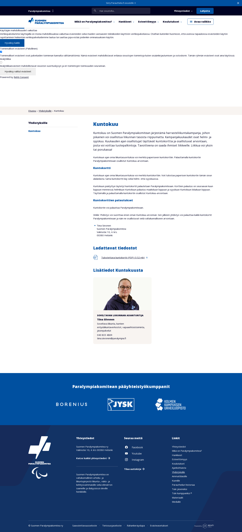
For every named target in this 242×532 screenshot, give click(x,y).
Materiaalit (177, 497)
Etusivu (32, 110)
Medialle (176, 501)
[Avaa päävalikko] (200, 22)
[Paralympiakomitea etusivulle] (46, 22)
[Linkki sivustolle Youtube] (145, 453)
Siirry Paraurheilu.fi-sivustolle (120, 3)
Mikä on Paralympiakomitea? (187, 450)
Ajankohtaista (179, 467)
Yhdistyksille (45, 110)
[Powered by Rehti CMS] (204, 527)
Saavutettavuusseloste (84, 525)
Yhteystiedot (179, 446)
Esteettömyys (179, 459)
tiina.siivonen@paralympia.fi (111, 338)
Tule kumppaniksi (181, 493)
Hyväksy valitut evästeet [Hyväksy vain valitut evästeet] (18, 71)
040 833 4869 (104, 334)
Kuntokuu (34, 131)
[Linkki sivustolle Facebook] (145, 447)
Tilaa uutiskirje (132, 469)
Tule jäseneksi (179, 489)
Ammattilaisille (179, 476)
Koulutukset (178, 463)
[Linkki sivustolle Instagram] (145, 459)
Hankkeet (177, 455)
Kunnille (176, 480)
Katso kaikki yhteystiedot (91, 458)
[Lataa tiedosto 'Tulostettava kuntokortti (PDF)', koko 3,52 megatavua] (120, 257)
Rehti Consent (21, 77)
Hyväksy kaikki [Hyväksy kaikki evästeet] (12, 42)
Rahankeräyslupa (136, 525)
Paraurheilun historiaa (183, 484)
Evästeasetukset (159, 525)
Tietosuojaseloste (112, 525)
